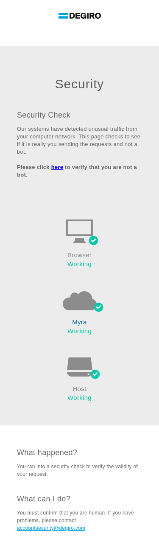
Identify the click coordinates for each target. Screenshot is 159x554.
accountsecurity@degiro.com (51, 528)
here (57, 167)
